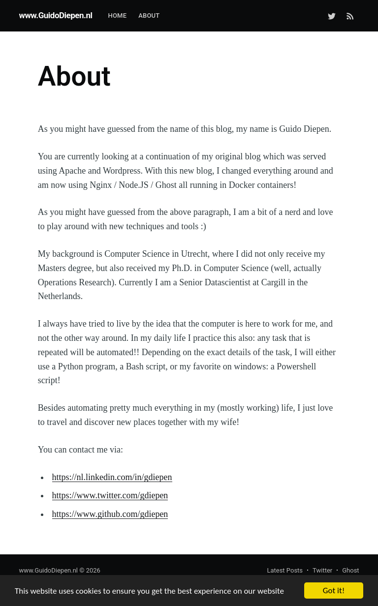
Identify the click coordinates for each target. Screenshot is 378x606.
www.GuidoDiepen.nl (55, 15)
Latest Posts (285, 570)
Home (117, 15)
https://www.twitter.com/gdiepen (110, 495)
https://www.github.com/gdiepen (110, 514)
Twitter (322, 570)
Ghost (350, 570)
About (148, 15)
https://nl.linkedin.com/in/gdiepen (112, 477)
